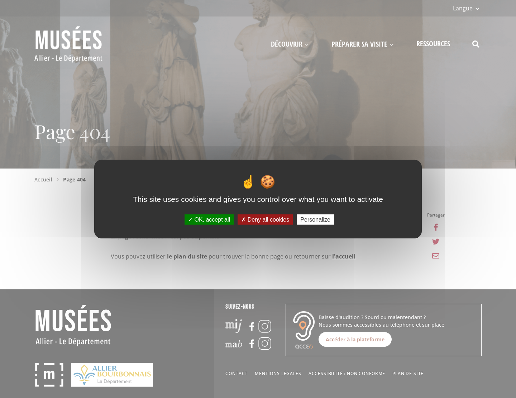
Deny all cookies (265, 219)
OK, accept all (209, 219)
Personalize (315, 219)
